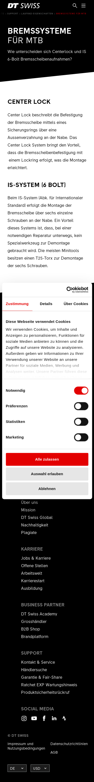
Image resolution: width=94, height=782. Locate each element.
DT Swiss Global (37, 517)
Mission (28, 509)
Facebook (44, 720)
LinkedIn (54, 720)
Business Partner (42, 604)
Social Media (37, 708)
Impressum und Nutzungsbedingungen (26, 745)
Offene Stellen (34, 565)
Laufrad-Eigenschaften (37, 13)
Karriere (32, 549)
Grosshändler (34, 621)
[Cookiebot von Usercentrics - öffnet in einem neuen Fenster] (67, 289)
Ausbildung (31, 588)
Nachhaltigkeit (34, 524)
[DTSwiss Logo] (24, 5)
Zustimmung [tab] (17, 304)
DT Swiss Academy (39, 613)
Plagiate (29, 532)
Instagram (24, 720)
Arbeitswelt (31, 573)
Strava (64, 720)
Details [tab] (46, 304)
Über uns (29, 502)
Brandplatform (34, 636)
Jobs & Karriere (36, 558)
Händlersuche (34, 669)
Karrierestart (32, 580)
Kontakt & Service (38, 662)
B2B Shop (30, 628)
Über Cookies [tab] (76, 304)
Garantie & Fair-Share (41, 677)
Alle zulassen (47, 459)
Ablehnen (46, 488)
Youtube (34, 720)
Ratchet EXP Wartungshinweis (49, 684)
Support (12, 13)
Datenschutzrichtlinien (69, 743)
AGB (54, 752)
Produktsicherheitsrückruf (45, 692)
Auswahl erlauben (47, 474)
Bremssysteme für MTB (71, 13)
